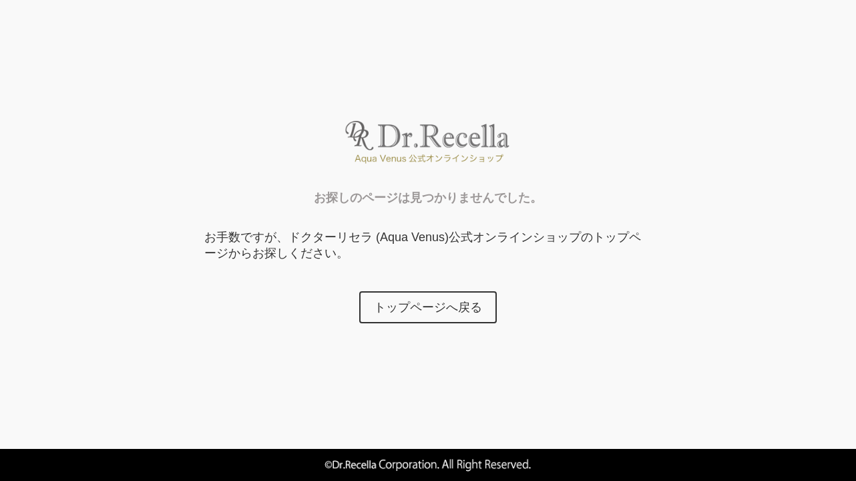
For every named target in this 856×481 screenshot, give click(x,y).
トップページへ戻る (428, 307)
